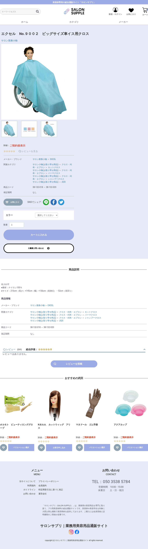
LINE (46, 202)
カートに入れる (39, 235)
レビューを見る (30, 151)
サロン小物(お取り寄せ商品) (46, 164)
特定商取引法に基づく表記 (50, 489)
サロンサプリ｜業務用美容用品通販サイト (74, 526)
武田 (64, 182)
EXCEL (53, 159)
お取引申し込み (59, 448)
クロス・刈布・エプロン (70, 312)
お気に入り (14, 202)
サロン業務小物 (9, 40)
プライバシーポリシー (48, 481)
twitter (61, 202)
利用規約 (31, 485)
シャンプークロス (56, 179)
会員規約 (42, 485)
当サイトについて (27, 481)
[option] (39, 82)
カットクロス (54, 167)
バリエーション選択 (21, 447)
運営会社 (42, 493)
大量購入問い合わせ (36, 248)
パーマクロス (54, 173)
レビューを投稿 (74, 363)
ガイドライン (29, 489)
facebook (53, 202)
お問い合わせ (29, 493)
